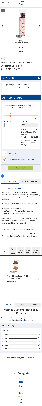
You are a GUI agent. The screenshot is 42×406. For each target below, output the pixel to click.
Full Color (21, 396)
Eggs (21, 393)
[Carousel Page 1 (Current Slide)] (20, 41)
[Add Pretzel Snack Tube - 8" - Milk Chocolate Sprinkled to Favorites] (3, 58)
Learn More (28, 320)
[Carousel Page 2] (22, 41)
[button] (21, 49)
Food (21, 382)
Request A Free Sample (14, 188)
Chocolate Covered (21, 390)
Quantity (7, 121)
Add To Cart (20, 168)
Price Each (25, 121)
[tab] (10, 181)
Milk (21, 399)
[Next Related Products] (38, 279)
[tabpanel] (21, 334)
